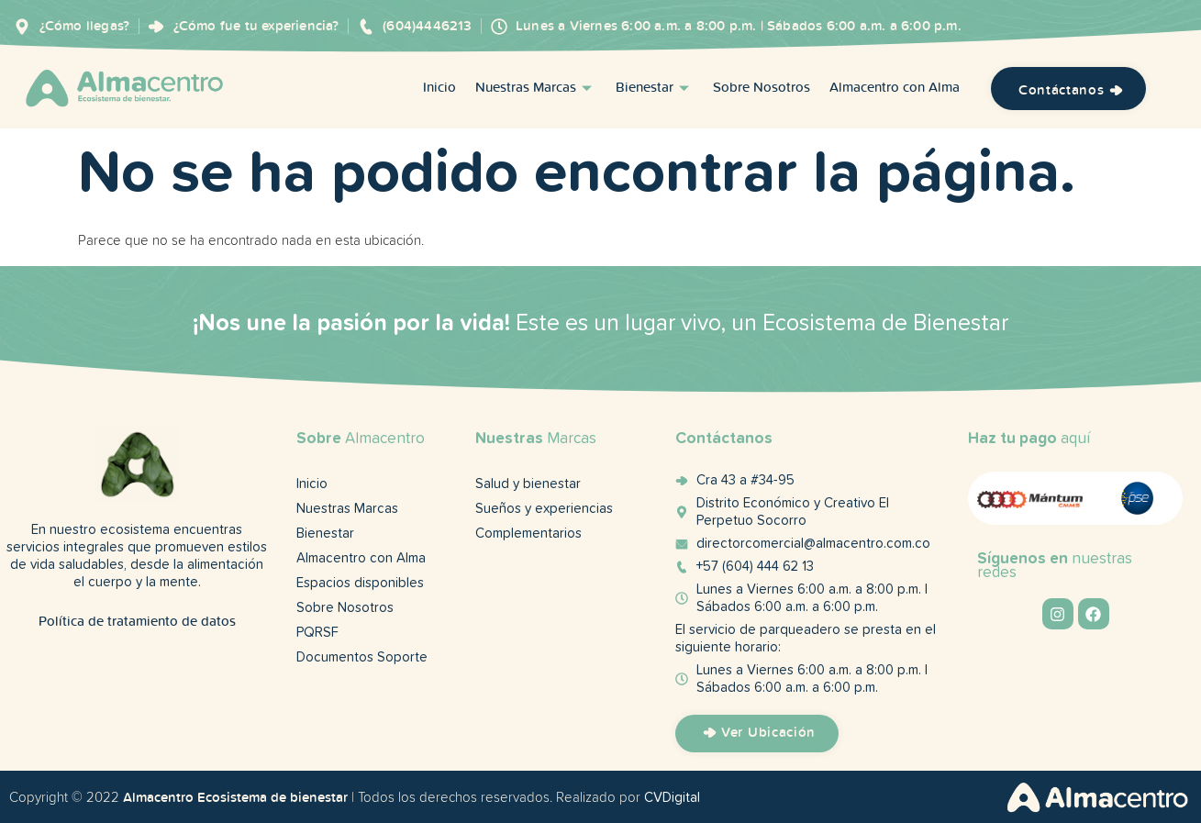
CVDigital (672, 798)
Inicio (439, 88)
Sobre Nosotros (761, 88)
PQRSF (317, 632)
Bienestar (655, 88)
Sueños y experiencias (544, 509)
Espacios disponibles (360, 583)
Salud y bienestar (528, 484)
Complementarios (528, 533)
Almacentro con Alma (894, 88)
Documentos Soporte (362, 657)
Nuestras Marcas (535, 88)
